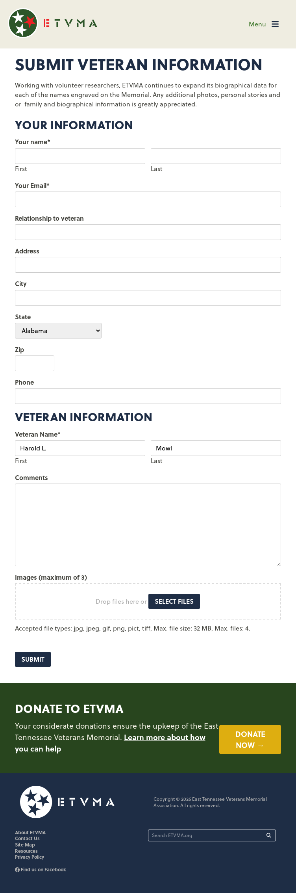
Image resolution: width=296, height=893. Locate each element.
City (21, 283)
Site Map (25, 845)
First (21, 168)
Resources (26, 851)
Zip (19, 349)
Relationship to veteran (49, 218)
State (23, 316)
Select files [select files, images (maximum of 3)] (174, 601)
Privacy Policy (29, 857)
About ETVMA (30, 833)
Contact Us (27, 839)
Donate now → (250, 740)
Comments (31, 477)
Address (27, 250)
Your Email (32, 185)
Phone (24, 382)
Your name (32, 141)
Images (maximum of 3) (51, 577)
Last (157, 168)
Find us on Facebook (40, 870)
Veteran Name (38, 434)
